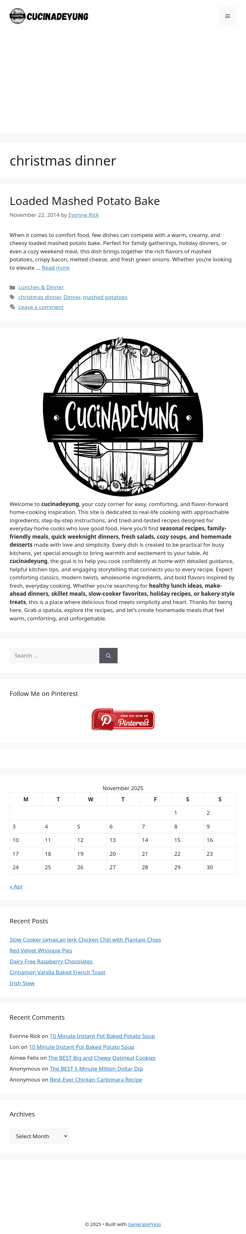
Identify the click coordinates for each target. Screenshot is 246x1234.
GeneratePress (144, 1224)
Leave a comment (40, 307)
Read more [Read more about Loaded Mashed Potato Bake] (56, 267)
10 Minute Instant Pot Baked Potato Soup (102, 1036)
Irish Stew (22, 983)
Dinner (71, 297)
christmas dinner (39, 297)
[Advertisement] (123, 88)
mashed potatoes (105, 297)
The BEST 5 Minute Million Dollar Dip (96, 1068)
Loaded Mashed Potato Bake (85, 200)
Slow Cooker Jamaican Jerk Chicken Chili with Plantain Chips (85, 939)
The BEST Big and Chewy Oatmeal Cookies (102, 1057)
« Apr (16, 886)
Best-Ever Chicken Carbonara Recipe (96, 1079)
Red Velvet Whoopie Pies (41, 950)
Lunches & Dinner (41, 287)
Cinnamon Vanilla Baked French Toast (57, 972)
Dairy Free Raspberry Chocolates (51, 961)
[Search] (108, 655)
